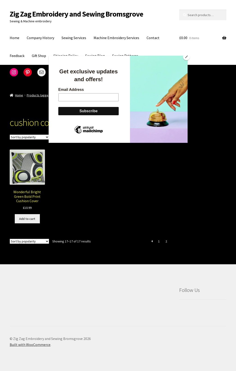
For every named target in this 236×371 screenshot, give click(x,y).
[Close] (186, 56)
